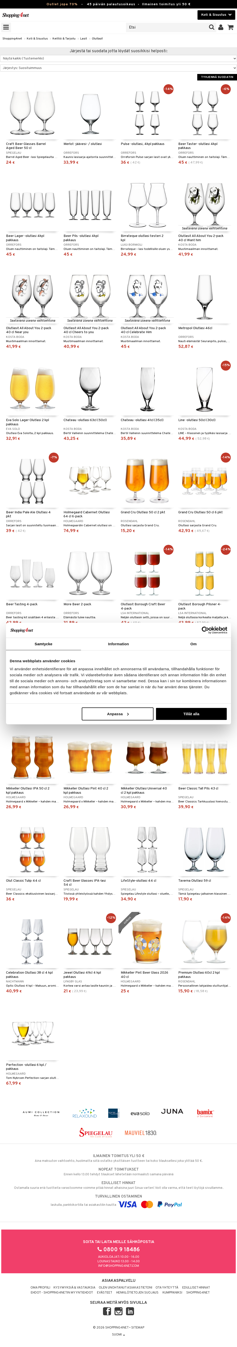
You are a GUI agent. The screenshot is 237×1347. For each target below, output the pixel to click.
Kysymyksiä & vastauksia (75, 1288)
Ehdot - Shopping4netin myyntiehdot (62, 1293)
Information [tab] (118, 644)
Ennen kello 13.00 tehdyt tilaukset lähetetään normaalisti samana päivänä (118, 1172)
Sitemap (137, 1328)
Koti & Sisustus (37, 39)
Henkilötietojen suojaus (137, 1293)
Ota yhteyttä (167, 1288)
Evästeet (104, 1293)
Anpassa (118, 713)
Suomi (118, 1335)
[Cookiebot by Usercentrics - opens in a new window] (205, 630)
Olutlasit (97, 39)
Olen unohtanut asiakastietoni (125, 1288)
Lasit (83, 39)
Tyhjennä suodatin (217, 77)
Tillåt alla (191, 713)
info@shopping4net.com (118, 1266)
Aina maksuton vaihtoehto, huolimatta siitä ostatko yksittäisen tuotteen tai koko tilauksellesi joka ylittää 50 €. (118, 1158)
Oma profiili (40, 1288)
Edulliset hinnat (196, 1288)
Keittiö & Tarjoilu (64, 39)
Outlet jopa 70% (62, 4)
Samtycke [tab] (43, 644)
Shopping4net (12, 39)
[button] (231, 27)
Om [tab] (193, 644)
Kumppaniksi (172, 1293)
